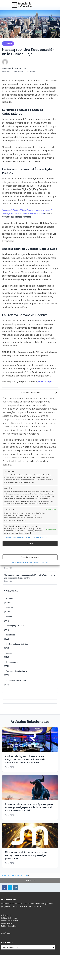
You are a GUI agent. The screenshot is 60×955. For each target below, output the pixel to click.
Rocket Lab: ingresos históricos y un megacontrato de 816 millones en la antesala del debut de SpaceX (25, 759)
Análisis (9, 617)
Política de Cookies (9, 918)
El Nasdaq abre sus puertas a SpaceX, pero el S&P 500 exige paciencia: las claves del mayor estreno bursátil (29, 807)
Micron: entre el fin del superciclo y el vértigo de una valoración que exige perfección (26, 855)
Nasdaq (9, 653)
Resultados (10, 635)
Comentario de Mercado (16, 680)
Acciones (8, 43)
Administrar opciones (30, 557)
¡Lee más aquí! (44, 381)
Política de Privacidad (32, 562)
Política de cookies (18, 562)
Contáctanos (6, 933)
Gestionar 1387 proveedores (14, 537)
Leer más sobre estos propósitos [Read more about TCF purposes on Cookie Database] (36, 537)
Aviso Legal (44, 562)
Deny (30, 550)
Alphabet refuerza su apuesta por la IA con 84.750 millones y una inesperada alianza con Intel (29, 576)
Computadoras (12, 662)
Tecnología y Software (15, 626)
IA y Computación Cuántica (17, 644)
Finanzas (9, 607)
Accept (30, 543)
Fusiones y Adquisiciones (16, 671)
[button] (56, 392)
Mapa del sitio (6, 923)
